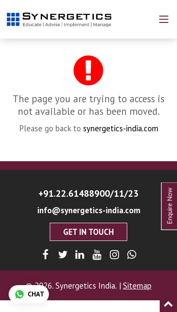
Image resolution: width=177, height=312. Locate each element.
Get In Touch (88, 232)
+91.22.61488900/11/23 (88, 193)
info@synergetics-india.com (88, 210)
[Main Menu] (163, 19)
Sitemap (137, 285)
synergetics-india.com (120, 128)
